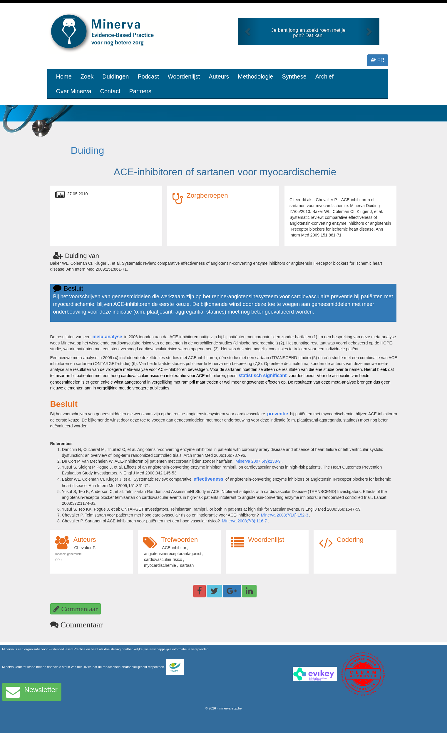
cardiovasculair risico (163, 559)
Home (64, 76)
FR (377, 60)
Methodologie (255, 76)
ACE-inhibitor (174, 547)
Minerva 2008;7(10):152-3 (284, 515)
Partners (140, 91)
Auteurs (219, 76)
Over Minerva (73, 91)
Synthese (294, 76)
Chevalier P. (85, 547)
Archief (324, 76)
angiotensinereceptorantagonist (172, 553)
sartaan (187, 565)
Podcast (148, 76)
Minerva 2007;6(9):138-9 (257, 461)
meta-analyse (107, 336)
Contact (110, 91)
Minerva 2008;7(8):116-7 (244, 521)
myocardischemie (160, 565)
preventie (277, 413)
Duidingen (115, 76)
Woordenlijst (184, 76)
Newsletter (32, 692)
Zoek (87, 76)
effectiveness (208, 479)
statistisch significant (263, 375)
